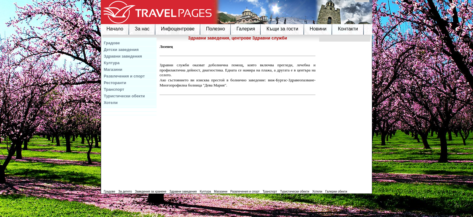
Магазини (113, 69)
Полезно (215, 28)
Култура (111, 63)
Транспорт (114, 89)
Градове (112, 43)
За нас (142, 28)
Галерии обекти (336, 191)
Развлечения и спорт (124, 76)
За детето (125, 191)
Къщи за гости (282, 28)
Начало (114, 28)
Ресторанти (115, 82)
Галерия (246, 28)
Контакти (348, 28)
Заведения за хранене (150, 191)
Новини (318, 28)
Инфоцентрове (178, 28)
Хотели (111, 102)
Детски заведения (121, 49)
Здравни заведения (123, 56)
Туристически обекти (124, 96)
